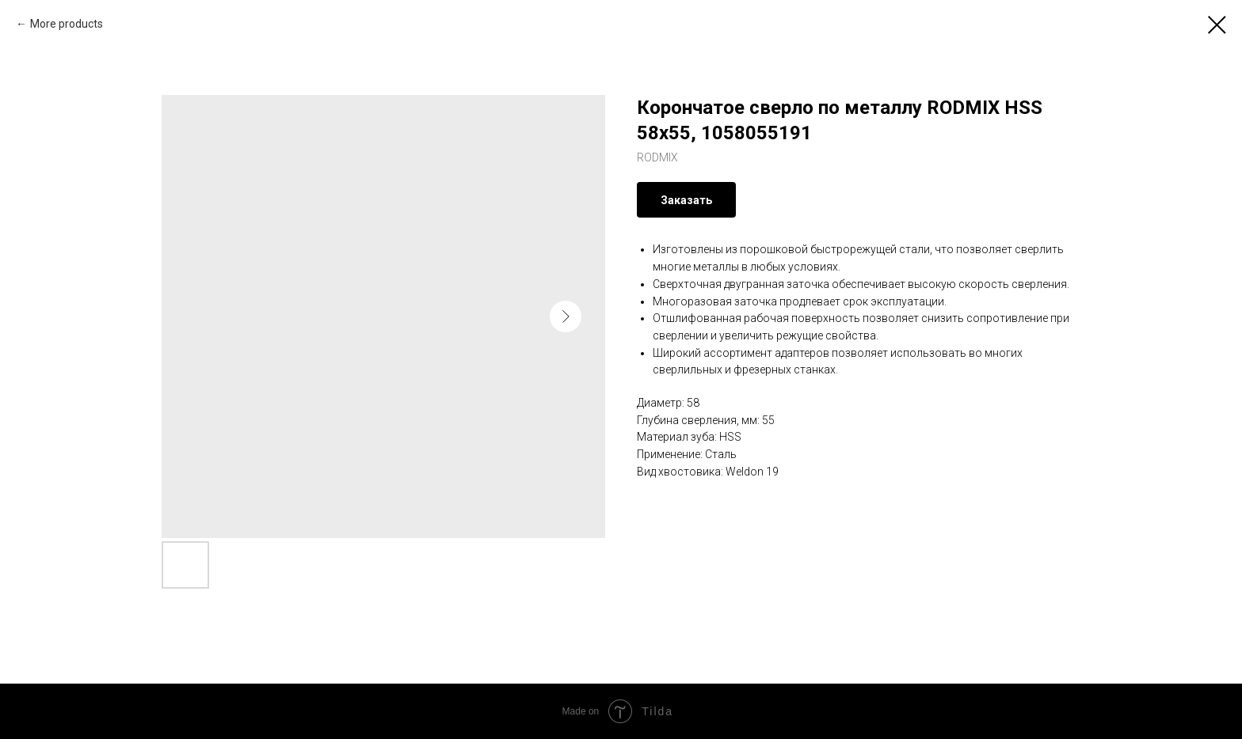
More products (66, 23)
